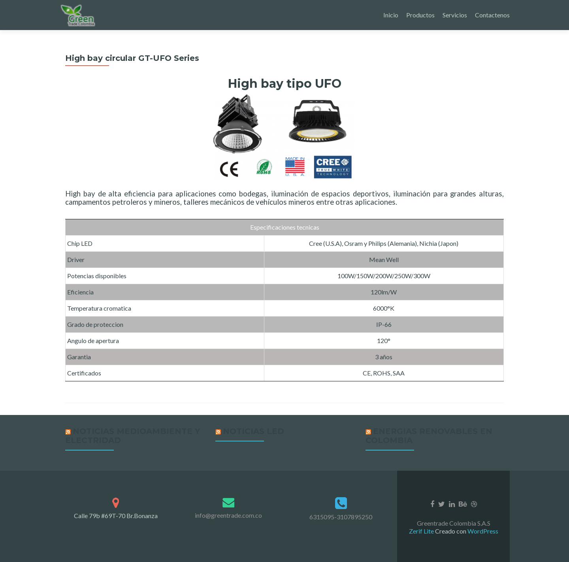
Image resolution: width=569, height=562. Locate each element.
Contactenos (492, 15)
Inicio (390, 15)
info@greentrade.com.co (228, 515)
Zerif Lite (422, 531)
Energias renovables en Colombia (429, 435)
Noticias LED (253, 431)
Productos (420, 15)
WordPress (482, 531)
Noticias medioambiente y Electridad (132, 435)
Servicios (455, 15)
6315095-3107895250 (340, 517)
